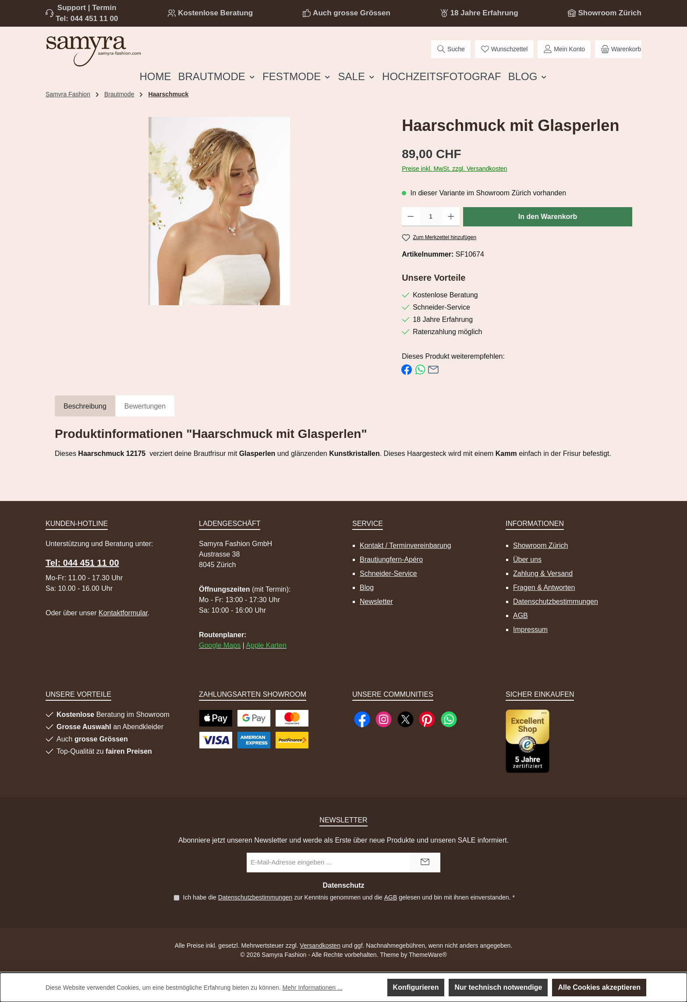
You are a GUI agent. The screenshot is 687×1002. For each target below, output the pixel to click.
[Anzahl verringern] (411, 216)
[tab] (85, 406)
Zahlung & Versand (543, 573)
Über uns (527, 559)
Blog (367, 587)
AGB (520, 615)
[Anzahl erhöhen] (451, 216)
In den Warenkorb (547, 216)
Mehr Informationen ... (313, 987)
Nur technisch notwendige (498, 987)
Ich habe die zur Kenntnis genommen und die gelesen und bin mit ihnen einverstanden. (348, 897)
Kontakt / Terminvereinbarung (405, 545)
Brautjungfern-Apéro (391, 559)
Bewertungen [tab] (145, 406)
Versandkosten (320, 945)
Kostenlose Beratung (215, 13)
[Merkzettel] (504, 49)
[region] (219, 211)
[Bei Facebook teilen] (406, 369)
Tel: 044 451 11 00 (87, 18)
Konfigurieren (416, 987)
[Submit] (425, 862)
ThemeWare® (428, 954)
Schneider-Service (388, 573)
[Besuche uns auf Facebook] (362, 719)
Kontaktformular (123, 613)
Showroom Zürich (609, 13)
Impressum (530, 629)
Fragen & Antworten (544, 587)
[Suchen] (451, 49)
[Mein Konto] (564, 49)
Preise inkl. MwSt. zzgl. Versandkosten (454, 168)
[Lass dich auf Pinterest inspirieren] (427, 719)
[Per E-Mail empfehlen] (433, 369)
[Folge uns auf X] (405, 719)
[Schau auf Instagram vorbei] (383, 719)
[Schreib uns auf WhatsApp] (449, 719)
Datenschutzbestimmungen (555, 601)
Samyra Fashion (68, 94)
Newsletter (376, 601)
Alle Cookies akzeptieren (599, 987)
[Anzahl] (431, 216)
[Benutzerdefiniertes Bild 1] (527, 741)
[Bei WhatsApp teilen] (420, 369)
